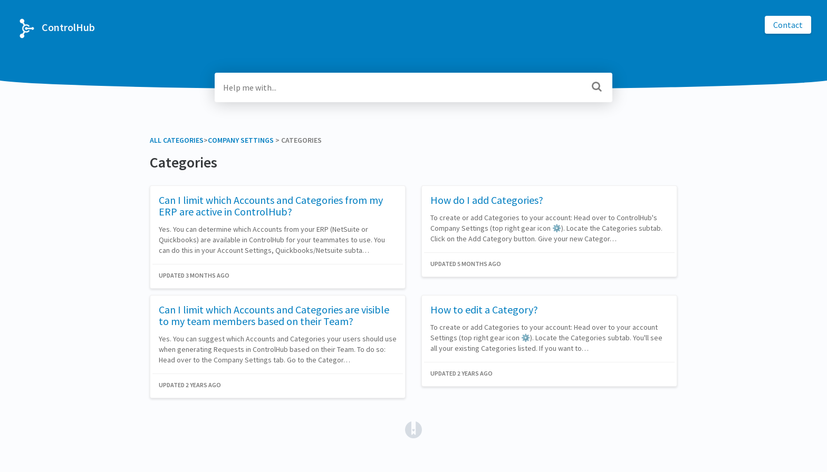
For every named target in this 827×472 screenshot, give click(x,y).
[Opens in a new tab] (413, 429)
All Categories (177, 140)
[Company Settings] (241, 140)
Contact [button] (788, 24)
